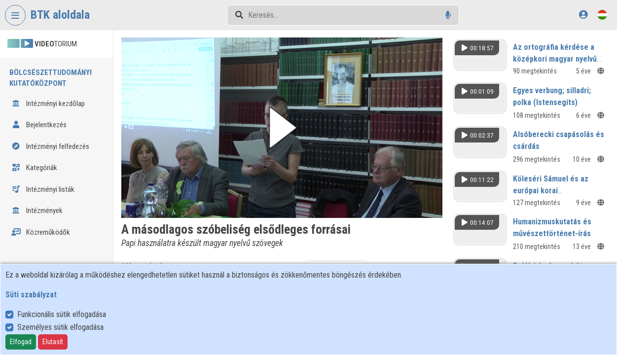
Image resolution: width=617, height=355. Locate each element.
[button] (281, 127)
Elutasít (52, 342)
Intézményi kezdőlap (48, 103)
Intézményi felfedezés (50, 146)
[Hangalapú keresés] (448, 15)
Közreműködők (40, 232)
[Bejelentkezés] (583, 14)
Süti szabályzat (31, 294)
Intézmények (37, 210)
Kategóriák (34, 167)
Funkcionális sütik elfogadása (61, 314)
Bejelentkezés (39, 124)
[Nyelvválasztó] (602, 14)
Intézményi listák (42, 189)
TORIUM (42, 43)
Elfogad (21, 342)
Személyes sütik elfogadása (60, 327)
